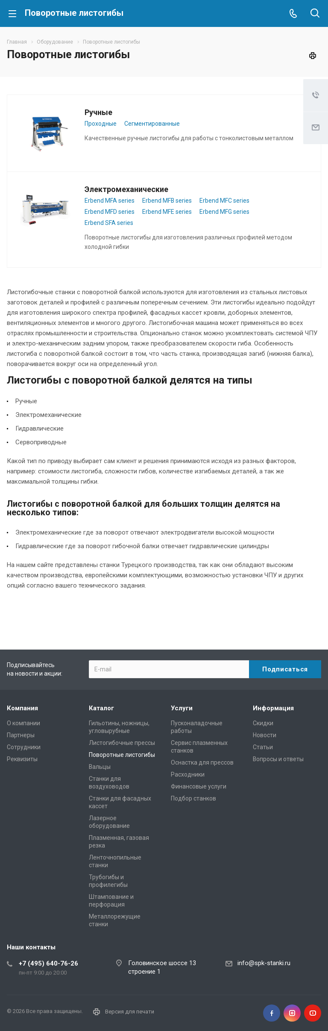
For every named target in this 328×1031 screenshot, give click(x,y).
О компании (23, 723)
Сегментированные (152, 123)
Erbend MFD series (110, 211)
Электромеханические (126, 189)
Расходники (188, 774)
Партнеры (21, 735)
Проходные (101, 123)
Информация (273, 708)
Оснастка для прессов (202, 762)
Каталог (101, 708)
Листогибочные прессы (122, 742)
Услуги (182, 708)
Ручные (98, 112)
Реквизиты (22, 759)
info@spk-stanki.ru (263, 963)
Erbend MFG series (224, 211)
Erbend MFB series (167, 200)
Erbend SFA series (109, 222)
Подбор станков (193, 798)
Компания (22, 708)
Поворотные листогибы (122, 754)
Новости (264, 735)
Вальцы (100, 766)
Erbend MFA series (110, 200)
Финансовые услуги (198, 786)
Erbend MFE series (167, 211)
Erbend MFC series (224, 200)
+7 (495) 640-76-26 (48, 963)
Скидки (263, 723)
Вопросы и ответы (278, 759)
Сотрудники (24, 747)
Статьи (263, 747)
